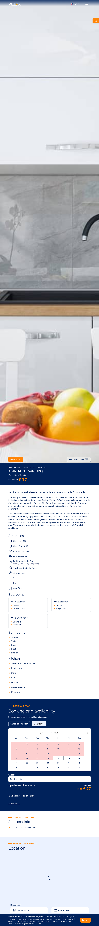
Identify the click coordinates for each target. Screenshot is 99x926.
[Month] (45, 733)
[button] (76, 3)
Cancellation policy (19, 723)
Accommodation (20, 467)
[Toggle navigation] (87, 4)
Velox (10, 467)
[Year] (57, 733)
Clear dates (39, 723)
